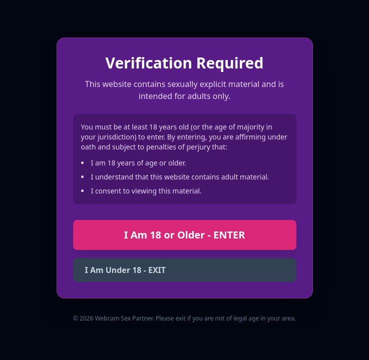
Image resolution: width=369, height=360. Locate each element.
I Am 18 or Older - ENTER (184, 235)
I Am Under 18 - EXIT (125, 270)
